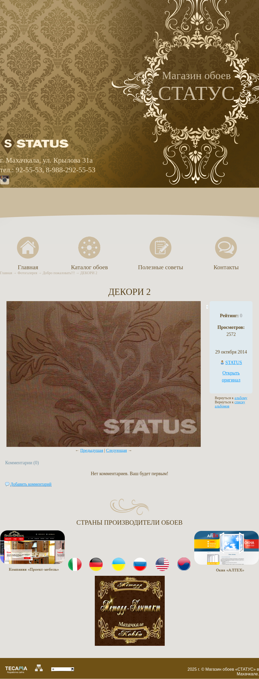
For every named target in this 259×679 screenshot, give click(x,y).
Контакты (226, 267)
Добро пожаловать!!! (59, 273)
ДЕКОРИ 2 (88, 273)
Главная (6, 273)
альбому (240, 398)
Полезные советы (160, 267)
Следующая (116, 450)
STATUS (233, 362)
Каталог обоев (89, 267)
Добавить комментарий (31, 484)
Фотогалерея (27, 273)
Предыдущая (91, 450)
